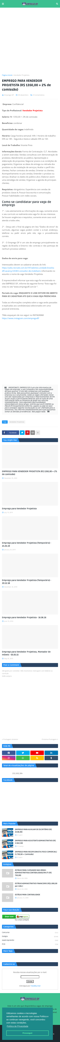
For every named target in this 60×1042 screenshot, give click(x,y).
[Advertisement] (30, 41)
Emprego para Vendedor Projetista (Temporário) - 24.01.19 (26, 544)
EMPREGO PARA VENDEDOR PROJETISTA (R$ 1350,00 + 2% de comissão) (29, 473)
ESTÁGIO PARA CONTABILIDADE (27, 895)
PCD (30, 944)
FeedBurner (36, 986)
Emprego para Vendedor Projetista (19, 508)
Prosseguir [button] (27, 1033)
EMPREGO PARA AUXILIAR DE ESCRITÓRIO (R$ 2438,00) (33, 830)
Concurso (30, 932)
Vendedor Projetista (21, 75)
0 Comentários (38, 95)
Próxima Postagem (49, 739)
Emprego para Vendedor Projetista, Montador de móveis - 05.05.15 (26, 653)
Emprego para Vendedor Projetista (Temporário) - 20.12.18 (26, 582)
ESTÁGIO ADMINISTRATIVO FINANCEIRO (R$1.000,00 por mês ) (36, 884)
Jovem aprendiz (30, 940)
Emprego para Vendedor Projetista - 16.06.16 (24, 617)
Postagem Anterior (10, 739)
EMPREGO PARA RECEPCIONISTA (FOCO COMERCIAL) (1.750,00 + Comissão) (36, 853)
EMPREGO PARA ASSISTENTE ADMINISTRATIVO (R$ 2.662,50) (35, 841)
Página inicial (7, 75)
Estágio (30, 936)
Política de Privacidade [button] (17, 1026)
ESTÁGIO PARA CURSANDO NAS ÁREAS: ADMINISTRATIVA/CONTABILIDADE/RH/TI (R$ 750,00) (33, 872)
